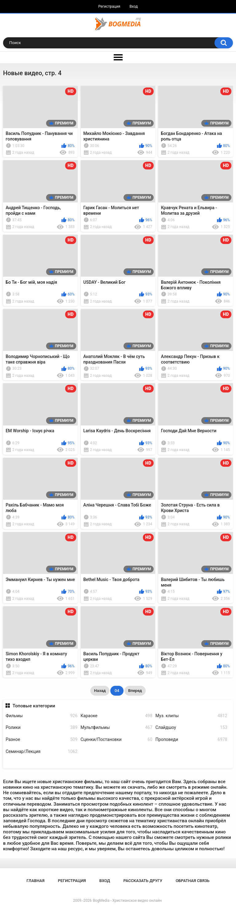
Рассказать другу (143, 880)
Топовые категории (34, 706)
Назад (100, 690)
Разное (41, 739)
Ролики (41, 727)
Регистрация (109, 6)
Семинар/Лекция (41, 751)
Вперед (135, 690)
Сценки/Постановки (116, 739)
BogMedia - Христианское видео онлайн (127, 900)
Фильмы (41, 715)
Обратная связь (193, 880)
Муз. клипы (191, 715)
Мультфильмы (116, 727)
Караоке (116, 715)
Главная (35, 880)
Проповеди (191, 739)
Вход (133, 6)
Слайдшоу (191, 727)
